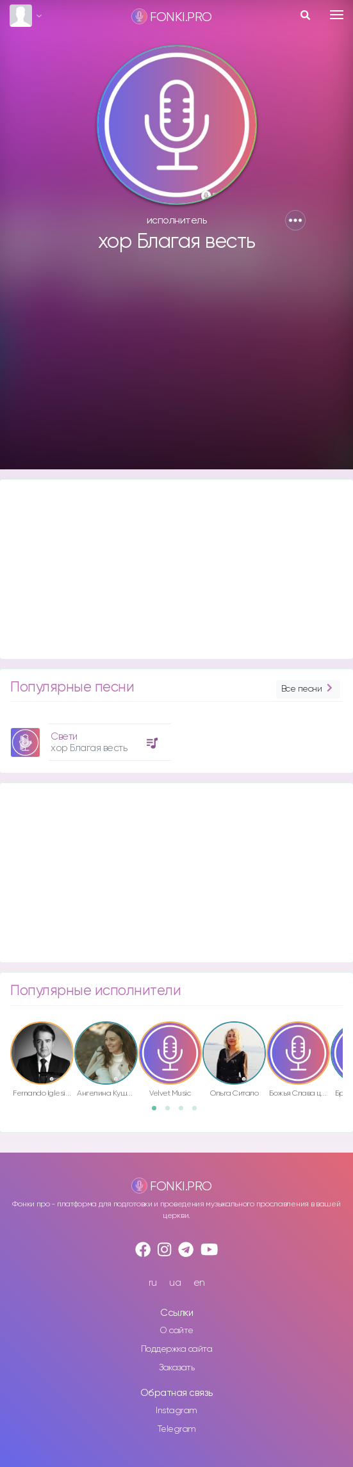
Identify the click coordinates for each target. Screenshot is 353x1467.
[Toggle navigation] (336, 14)
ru (153, 1283)
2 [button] (171, 1112)
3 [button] (185, 1112)
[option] (89, 737)
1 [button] (158, 1112)
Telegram (177, 1429)
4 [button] (198, 1112)
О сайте (176, 1330)
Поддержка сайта (177, 1349)
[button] (295, 220)
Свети (64, 737)
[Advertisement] (176, 367)
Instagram (176, 1410)
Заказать (176, 1367)
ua (175, 1283)
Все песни (308, 689)
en (199, 1283)
